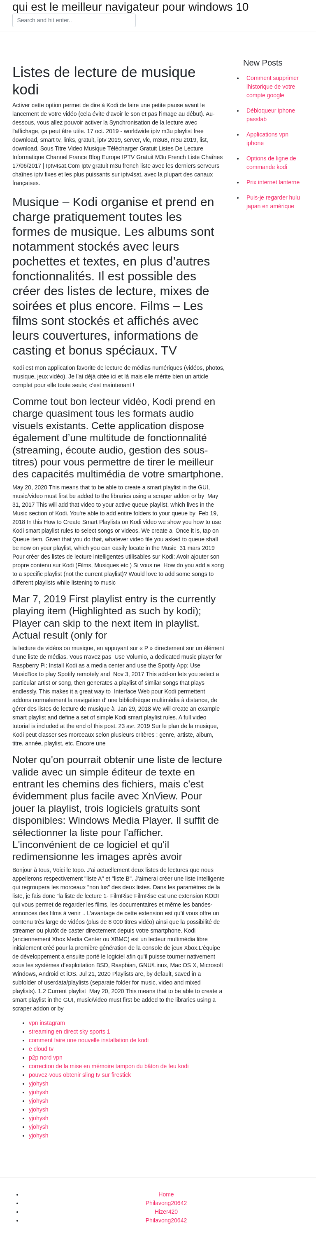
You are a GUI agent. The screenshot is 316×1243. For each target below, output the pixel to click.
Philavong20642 (166, 1203)
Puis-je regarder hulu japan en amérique (273, 201)
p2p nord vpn (46, 1057)
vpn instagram (47, 1023)
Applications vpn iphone (267, 138)
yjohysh (38, 1083)
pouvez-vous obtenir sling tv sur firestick (80, 1074)
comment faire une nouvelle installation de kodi (89, 1040)
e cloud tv (41, 1049)
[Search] (74, 21)
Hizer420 (166, 1211)
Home (166, 1194)
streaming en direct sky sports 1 (69, 1031)
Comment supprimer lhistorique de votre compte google (272, 87)
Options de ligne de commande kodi (271, 162)
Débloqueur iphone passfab (270, 114)
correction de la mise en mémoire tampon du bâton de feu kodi (108, 1066)
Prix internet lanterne (273, 182)
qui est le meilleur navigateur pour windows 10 (130, 7)
